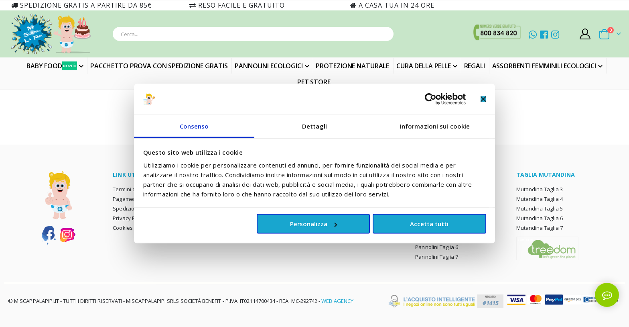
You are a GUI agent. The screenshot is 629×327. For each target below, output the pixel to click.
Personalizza (313, 224)
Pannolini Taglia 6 (436, 247)
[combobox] (253, 34)
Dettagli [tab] (314, 126)
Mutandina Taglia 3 (539, 189)
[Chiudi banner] (483, 99)
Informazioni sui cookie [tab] (435, 126)
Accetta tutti (429, 224)
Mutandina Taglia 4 (539, 198)
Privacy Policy (129, 218)
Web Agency (337, 301)
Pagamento (127, 198)
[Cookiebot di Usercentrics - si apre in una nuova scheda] (431, 99)
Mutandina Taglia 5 (539, 208)
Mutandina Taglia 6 (539, 218)
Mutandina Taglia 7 (539, 227)
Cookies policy (130, 227)
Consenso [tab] (194, 126)
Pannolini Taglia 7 (436, 256)
